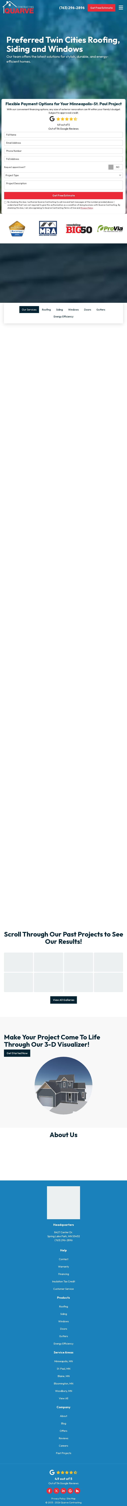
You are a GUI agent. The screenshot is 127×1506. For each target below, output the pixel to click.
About (63, 1413)
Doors (63, 1326)
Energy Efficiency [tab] (63, 316)
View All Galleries (63, 997)
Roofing (63, 1304)
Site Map (71, 1496)
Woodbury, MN (63, 1388)
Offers (63, 1428)
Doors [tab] (87, 309)
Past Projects (63, 1450)
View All (63, 1395)
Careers (63, 1443)
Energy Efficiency (63, 1341)
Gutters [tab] (100, 309)
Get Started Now (17, 1050)
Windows (63, 1318)
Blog (63, 1421)
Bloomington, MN (63, 1381)
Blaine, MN (64, 1373)
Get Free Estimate (101, 7)
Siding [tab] (59, 309)
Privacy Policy (87, 208)
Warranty (63, 1264)
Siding (63, 1311)
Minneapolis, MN (63, 1358)
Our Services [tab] (29, 309)
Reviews (63, 1435)
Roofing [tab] (46, 309)
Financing (63, 1271)
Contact (63, 1256)
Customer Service (63, 1286)
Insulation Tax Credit (63, 1279)
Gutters (63, 1333)
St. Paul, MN (63, 1366)
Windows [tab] (73, 309)
